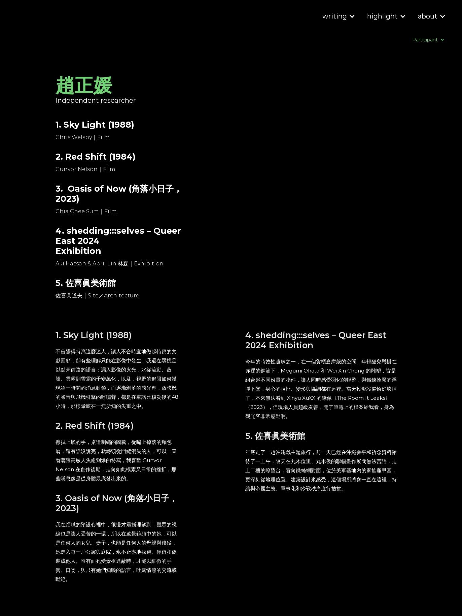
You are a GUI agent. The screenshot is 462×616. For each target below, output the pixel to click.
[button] (338, 17)
